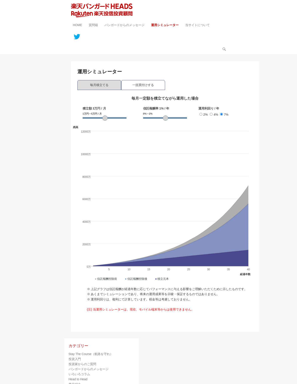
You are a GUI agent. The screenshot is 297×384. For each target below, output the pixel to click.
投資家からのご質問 (82, 364)
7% (224, 114)
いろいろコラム (79, 374)
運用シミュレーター (165, 25)
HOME (77, 25)
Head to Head (78, 379)
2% (203, 114)
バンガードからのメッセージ (124, 25)
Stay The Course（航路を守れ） (91, 354)
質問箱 (93, 25)
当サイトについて (197, 25)
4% (214, 114)
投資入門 (75, 359)
